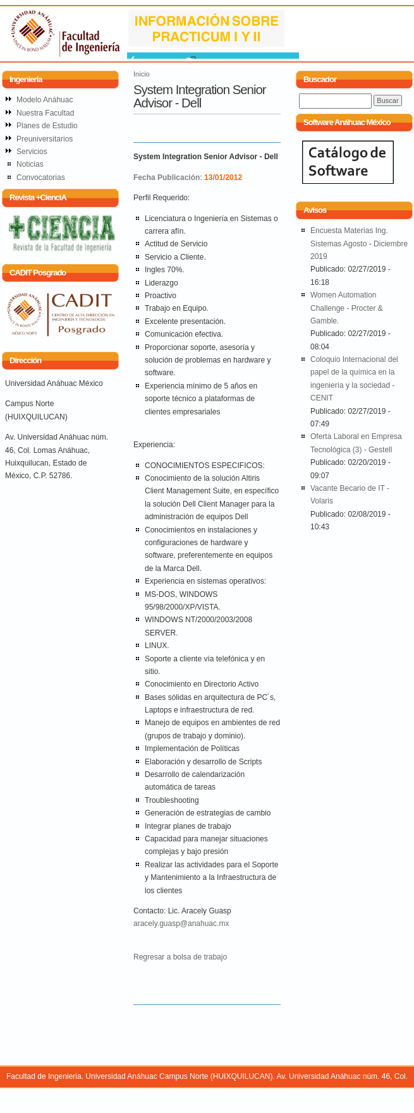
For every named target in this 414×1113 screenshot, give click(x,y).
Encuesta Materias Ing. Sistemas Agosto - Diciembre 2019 (359, 243)
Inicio (141, 74)
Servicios (31, 151)
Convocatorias (40, 177)
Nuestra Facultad (45, 113)
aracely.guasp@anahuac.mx (181, 923)
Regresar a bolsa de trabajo (180, 957)
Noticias (30, 164)
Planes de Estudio (47, 125)
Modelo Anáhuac (44, 99)
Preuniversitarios (44, 139)
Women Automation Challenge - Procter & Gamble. (346, 308)
